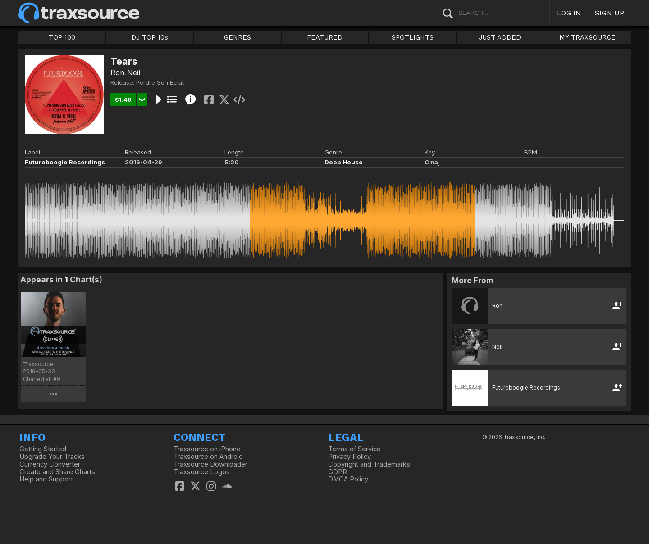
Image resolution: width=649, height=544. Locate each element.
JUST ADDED (500, 37)
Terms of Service (354, 449)
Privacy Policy (349, 457)
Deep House (343, 162)
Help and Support (46, 479)
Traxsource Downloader (210, 464)
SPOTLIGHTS (413, 37)
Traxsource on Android (208, 457)
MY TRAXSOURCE (587, 37)
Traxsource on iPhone (207, 449)
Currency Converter (49, 464)
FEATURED (325, 37)
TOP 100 (62, 37)
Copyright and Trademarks (369, 464)
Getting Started (42, 449)
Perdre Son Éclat (160, 82)
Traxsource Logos (202, 472)
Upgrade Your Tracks (52, 457)
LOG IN (569, 13)
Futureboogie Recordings (65, 162)
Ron (117, 72)
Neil (133, 72)
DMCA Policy (348, 479)
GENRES (237, 37)
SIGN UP (609, 13)
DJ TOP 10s (149, 37)
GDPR (337, 472)
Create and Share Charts (57, 472)
